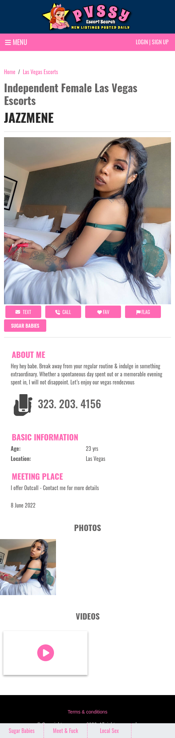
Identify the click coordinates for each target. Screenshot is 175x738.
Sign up (160, 42)
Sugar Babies (25, 325)
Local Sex (109, 731)
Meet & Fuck (65, 731)
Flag (143, 311)
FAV (103, 311)
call (63, 311)
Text (23, 311)
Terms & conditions (87, 712)
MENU (16, 42)
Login (142, 42)
